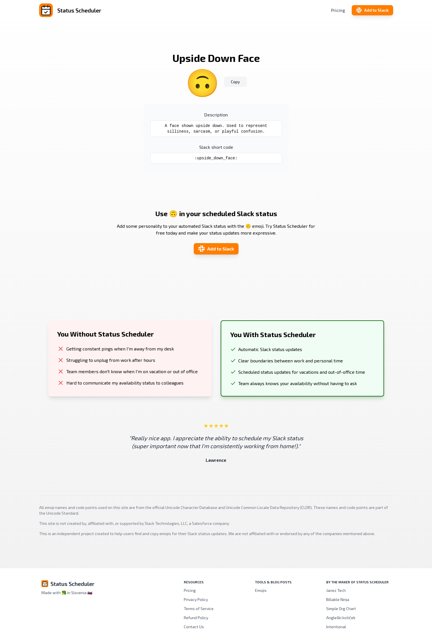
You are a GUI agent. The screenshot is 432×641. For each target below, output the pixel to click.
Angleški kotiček (340, 617)
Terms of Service (199, 608)
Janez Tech (336, 590)
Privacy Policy (196, 599)
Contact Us (194, 626)
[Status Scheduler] (98, 10)
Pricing (338, 10)
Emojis (261, 590)
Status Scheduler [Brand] (72, 583)
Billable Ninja (337, 599)
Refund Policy (196, 617)
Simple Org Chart (341, 608)
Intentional (336, 626)
